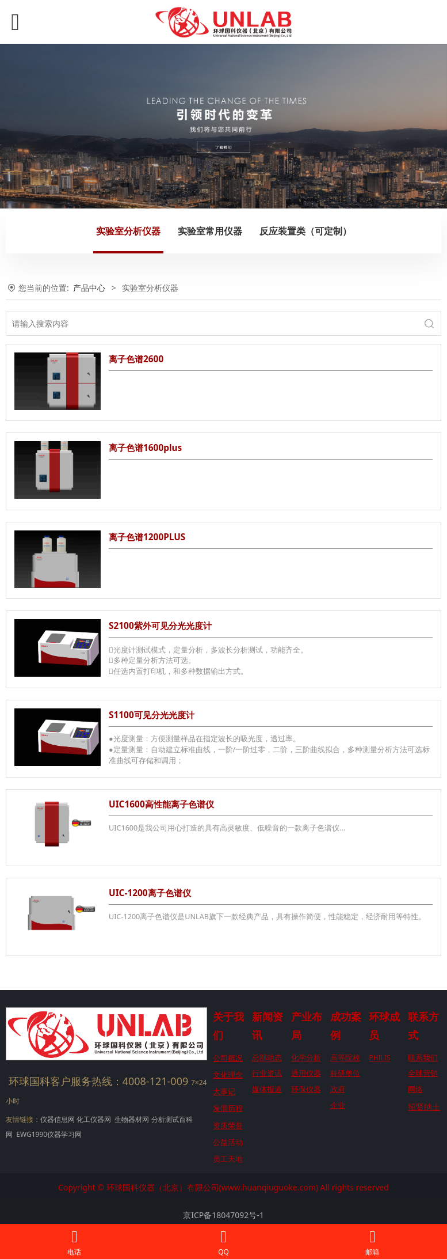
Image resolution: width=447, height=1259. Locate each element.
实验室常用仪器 (210, 231)
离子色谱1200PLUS (147, 537)
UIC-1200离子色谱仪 (150, 893)
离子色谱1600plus (145, 448)
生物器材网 (131, 1119)
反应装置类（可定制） (305, 231)
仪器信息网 (57, 1119)
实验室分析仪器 (128, 231)
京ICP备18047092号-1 (223, 1214)
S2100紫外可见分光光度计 (160, 626)
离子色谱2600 (136, 359)
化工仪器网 (94, 1119)
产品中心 (89, 287)
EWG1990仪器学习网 (48, 1134)
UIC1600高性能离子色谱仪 (161, 804)
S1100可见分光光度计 (151, 715)
